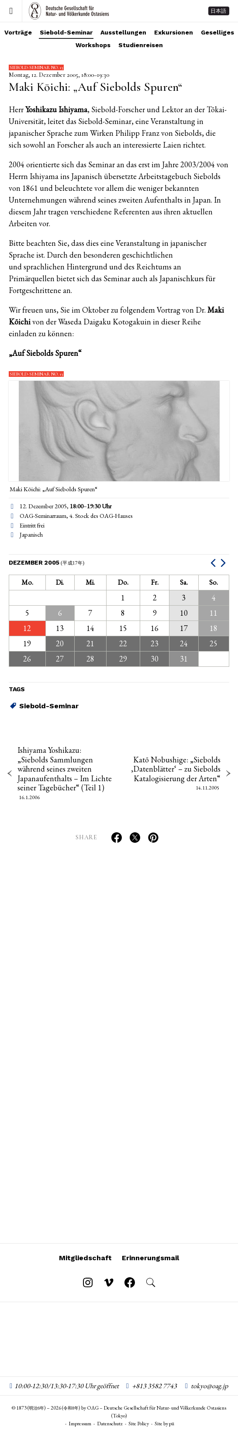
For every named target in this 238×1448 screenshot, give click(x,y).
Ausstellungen (123, 32)
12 (27, 628)
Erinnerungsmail (150, 1258)
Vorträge (18, 32)
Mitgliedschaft (85, 1258)
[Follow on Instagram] (87, 1282)
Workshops (93, 44)
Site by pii (164, 1423)
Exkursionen (173, 32)
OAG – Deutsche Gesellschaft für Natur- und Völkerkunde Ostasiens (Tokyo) (69, 11)
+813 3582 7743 (154, 1385)
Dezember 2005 (46, 562)
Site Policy (138, 1423)
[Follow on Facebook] (129, 1282)
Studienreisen (140, 44)
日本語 (218, 11)
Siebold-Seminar (66, 32)
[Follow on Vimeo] (108, 1282)
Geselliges (217, 32)
